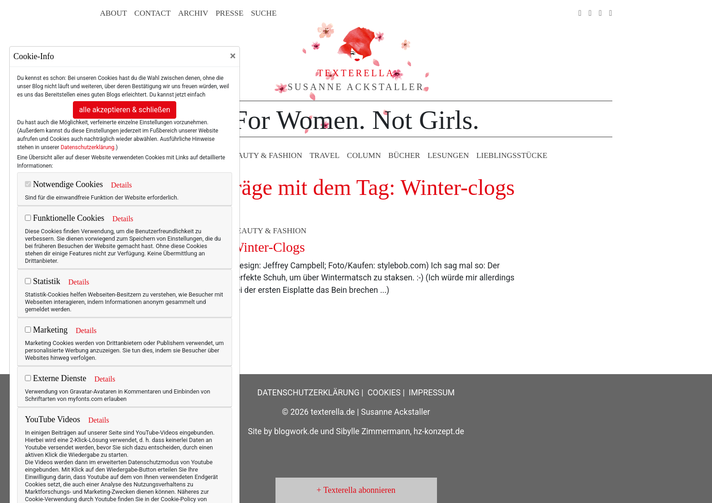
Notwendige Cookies (64, 184)
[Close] (232, 56)
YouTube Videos (52, 419)
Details (121, 185)
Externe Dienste (55, 378)
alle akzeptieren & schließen (124, 109)
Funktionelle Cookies (64, 218)
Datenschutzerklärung (87, 147)
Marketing (46, 329)
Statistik (42, 281)
